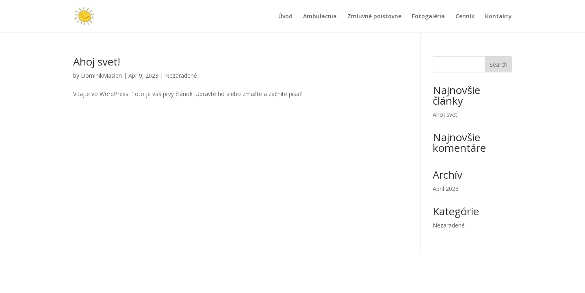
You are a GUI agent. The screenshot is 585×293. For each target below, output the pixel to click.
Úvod (285, 16)
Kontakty (498, 16)
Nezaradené (181, 75)
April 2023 (446, 188)
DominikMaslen (101, 75)
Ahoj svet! (96, 61)
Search (498, 64)
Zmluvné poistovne (374, 16)
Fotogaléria (428, 16)
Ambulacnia (320, 16)
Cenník (464, 16)
